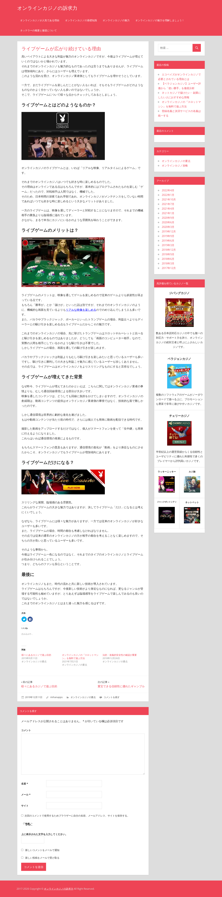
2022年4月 (168, 190)
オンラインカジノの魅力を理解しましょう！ (159, 20)
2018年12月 (169, 250)
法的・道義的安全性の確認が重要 (120, 654)
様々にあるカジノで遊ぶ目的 (36, 654)
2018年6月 (168, 259)
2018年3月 (168, 263)
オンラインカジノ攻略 (175, 165)
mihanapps (56, 697)
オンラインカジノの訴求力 (49, 8)
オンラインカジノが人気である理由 (39, 20)
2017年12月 (169, 268)
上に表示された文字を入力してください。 (44, 834)
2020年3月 (168, 227)
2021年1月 (168, 213)
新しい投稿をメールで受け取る (42, 857)
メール (25, 794)
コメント (26, 730)
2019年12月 (169, 231)
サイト (24, 805)
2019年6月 (168, 240)
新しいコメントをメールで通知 (42, 850)
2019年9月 (168, 236)
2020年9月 (168, 218)
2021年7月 (168, 204)
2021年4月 (168, 208)
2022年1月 (168, 195)
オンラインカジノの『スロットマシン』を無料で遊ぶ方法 (80, 656)
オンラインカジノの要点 (83, 697)
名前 (24, 783)
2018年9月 (168, 254)
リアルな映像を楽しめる (81, 310)
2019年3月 (168, 245)
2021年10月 (169, 199)
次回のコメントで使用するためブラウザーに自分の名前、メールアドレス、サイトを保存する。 (77, 815)
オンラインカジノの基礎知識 (81, 20)
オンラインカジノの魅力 (116, 20)
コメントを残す (112, 697)
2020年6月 (168, 222)
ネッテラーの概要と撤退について (38, 30)
